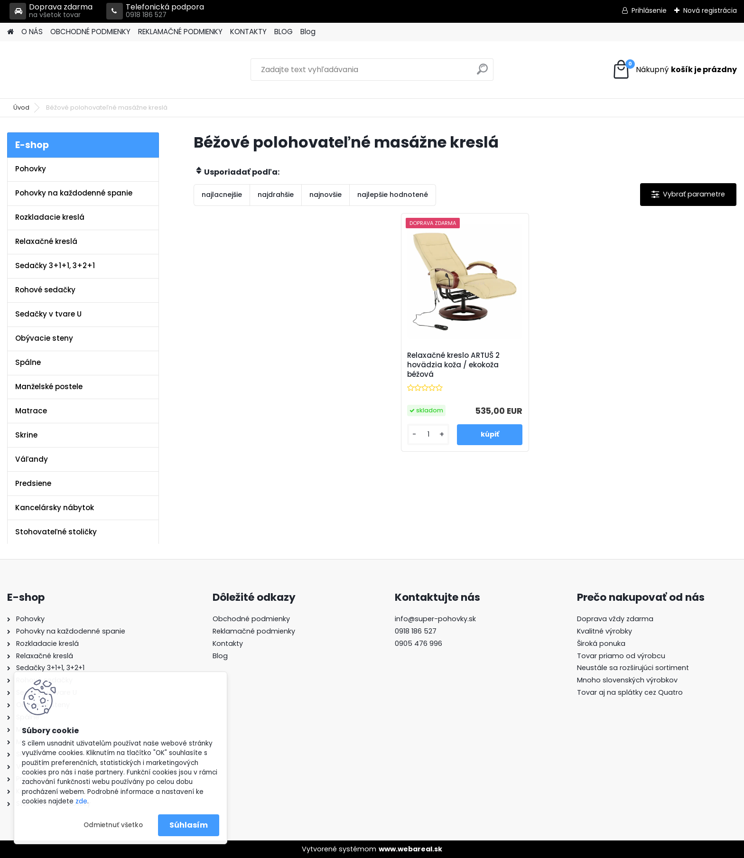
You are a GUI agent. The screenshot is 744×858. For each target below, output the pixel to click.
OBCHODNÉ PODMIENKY (90, 32)
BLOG (283, 32)
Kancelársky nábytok (54, 508)
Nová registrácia (710, 10)
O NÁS (32, 32)
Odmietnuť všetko (113, 825)
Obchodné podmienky (251, 619)
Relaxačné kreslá (46, 241)
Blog (308, 32)
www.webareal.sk (410, 849)
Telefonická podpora (155, 11)
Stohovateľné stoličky (56, 532)
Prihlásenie (649, 10)
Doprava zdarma (51, 11)
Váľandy (31, 459)
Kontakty (228, 643)
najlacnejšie (222, 194)
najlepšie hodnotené (392, 194)
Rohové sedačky (45, 290)
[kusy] (428, 434)
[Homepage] (10, 32)
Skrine (26, 435)
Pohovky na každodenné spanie (73, 193)
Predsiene (33, 483)
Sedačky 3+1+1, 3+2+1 (55, 265)
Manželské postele (49, 387)
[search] (482, 73)
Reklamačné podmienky (254, 631)
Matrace (31, 411)
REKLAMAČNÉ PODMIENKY (180, 32)
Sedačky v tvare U (48, 314)
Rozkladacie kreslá (49, 217)
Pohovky (30, 169)
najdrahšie (276, 194)
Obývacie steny (44, 338)
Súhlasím (188, 825)
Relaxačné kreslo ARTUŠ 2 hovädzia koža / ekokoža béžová (453, 365)
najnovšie (325, 194)
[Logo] (72, 69)
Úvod (21, 107)
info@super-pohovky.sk (435, 619)
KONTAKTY (248, 32)
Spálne (28, 362)
